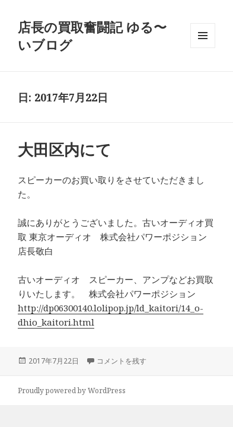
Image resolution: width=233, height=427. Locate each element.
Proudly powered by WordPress (72, 390)
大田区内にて (64, 149)
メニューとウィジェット (202, 47)
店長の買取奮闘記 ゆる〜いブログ (92, 35)
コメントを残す (121, 361)
